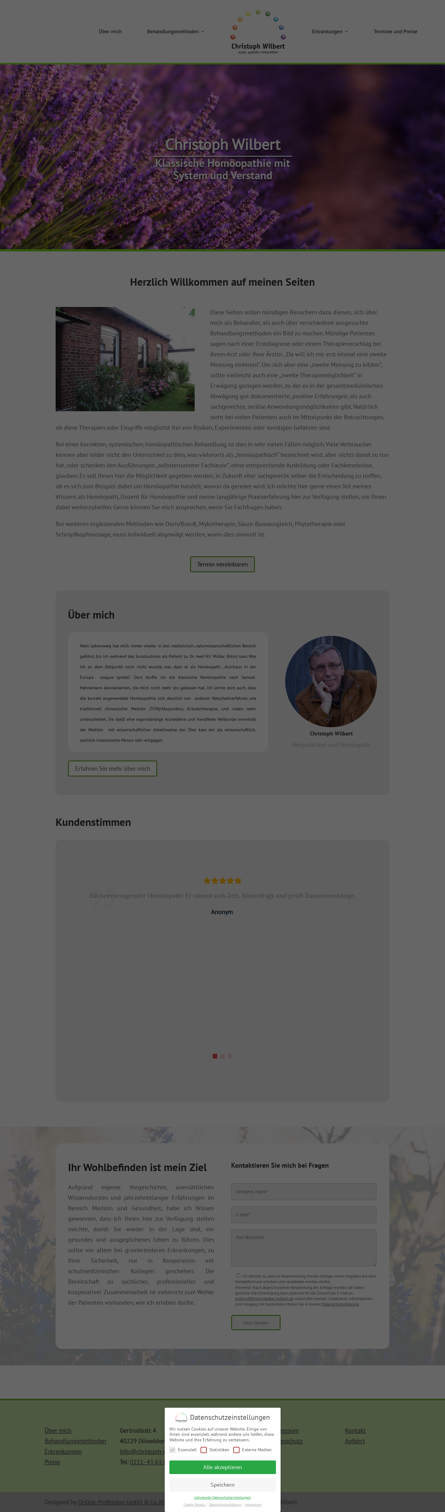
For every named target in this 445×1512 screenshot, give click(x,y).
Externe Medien (252, 1451)
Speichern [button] (223, 1486)
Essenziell (183, 1451)
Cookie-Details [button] (195, 1506)
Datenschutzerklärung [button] (225, 1506)
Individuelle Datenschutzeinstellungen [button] (222, 1499)
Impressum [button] (253, 1506)
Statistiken (215, 1451)
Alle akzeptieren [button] (222, 1468)
